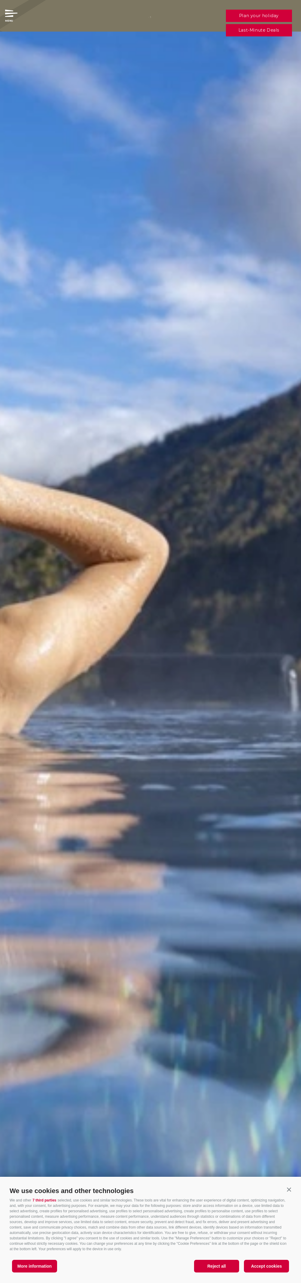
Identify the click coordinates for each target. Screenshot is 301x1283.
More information (34, 1266)
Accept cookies (266, 1266)
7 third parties (44, 1200)
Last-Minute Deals (259, 30)
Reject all (216, 1266)
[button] (289, 1189)
